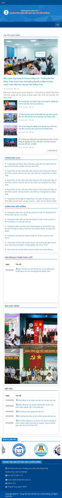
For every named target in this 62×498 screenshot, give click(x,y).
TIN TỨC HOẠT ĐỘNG (11, 35)
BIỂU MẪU (9, 389)
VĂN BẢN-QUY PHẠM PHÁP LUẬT (19, 257)
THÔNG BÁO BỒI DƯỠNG (15, 206)
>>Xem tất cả (52, 150)
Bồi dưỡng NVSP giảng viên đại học (30, 412)
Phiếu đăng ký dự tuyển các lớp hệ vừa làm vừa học (36, 400)
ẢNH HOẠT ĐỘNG (12, 306)
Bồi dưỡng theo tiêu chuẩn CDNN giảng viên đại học (36, 416)
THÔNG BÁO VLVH (12, 158)
